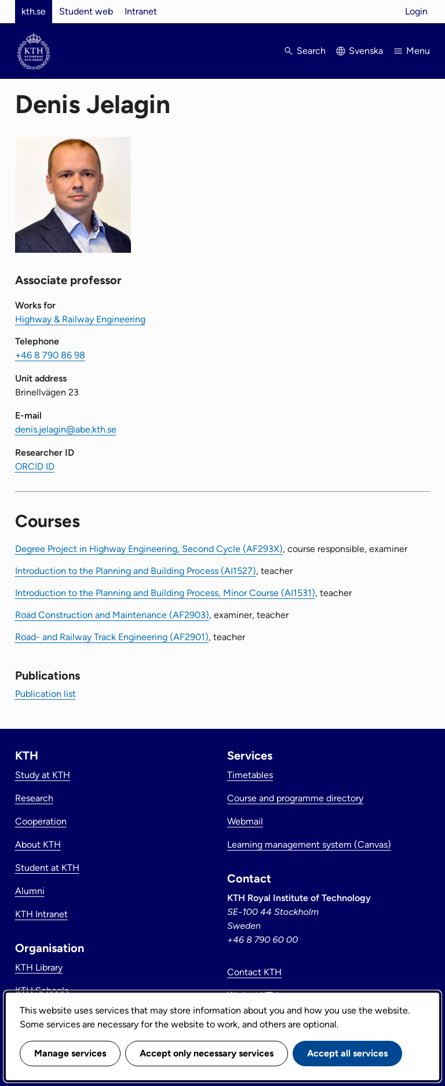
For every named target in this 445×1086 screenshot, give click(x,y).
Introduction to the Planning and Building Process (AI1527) (135, 570)
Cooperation (41, 821)
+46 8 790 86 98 (50, 355)
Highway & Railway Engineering (80, 319)
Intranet (141, 11)
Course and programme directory (295, 798)
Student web (86, 11)
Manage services (70, 1053)
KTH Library (39, 967)
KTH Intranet (41, 914)
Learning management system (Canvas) (309, 844)
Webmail (245, 821)
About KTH (38, 844)
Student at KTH (47, 867)
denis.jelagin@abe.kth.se (65, 429)
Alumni (30, 890)
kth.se (33, 11)
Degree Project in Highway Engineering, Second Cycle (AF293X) (149, 548)
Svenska (366, 50)
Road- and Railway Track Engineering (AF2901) (112, 636)
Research (34, 798)
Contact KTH (254, 972)
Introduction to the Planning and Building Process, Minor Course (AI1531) (165, 592)
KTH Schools (41, 990)
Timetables (250, 774)
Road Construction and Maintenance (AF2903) (112, 614)
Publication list (45, 693)
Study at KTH (42, 774)
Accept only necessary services (206, 1053)
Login (416, 11)
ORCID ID (34, 466)
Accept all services (347, 1053)
